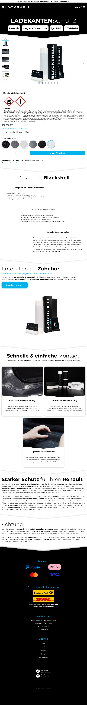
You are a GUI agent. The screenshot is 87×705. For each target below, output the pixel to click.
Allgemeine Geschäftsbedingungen (43, 620)
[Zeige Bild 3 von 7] (45, 83)
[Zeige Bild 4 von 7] (48, 83)
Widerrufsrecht (43, 626)
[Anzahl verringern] (4, 153)
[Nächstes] (83, 62)
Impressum (43, 629)
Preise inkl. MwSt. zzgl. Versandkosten (15, 128)
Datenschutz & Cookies (43, 623)
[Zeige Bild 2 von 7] (42, 83)
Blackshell (13, 163)
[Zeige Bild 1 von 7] (39, 83)
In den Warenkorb (57, 153)
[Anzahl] (15, 153)
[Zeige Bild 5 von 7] (51, 83)
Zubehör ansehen (15, 285)
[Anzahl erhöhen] (27, 153)
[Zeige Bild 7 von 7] (58, 83)
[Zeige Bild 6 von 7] (54, 83)
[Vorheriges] (13, 62)
